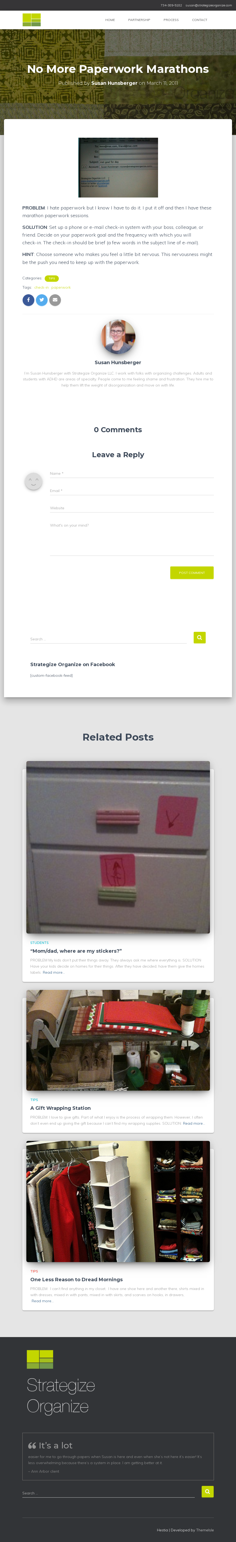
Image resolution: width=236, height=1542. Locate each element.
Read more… (54, 972)
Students (39, 943)
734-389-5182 (171, 5)
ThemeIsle (205, 1530)
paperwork (61, 287)
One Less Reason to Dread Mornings (76, 1280)
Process (171, 20)
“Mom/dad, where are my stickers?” (76, 951)
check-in (41, 287)
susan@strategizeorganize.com (208, 5)
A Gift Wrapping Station (60, 1108)
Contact (199, 20)
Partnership (139, 20)
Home (110, 20)
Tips (51, 278)
